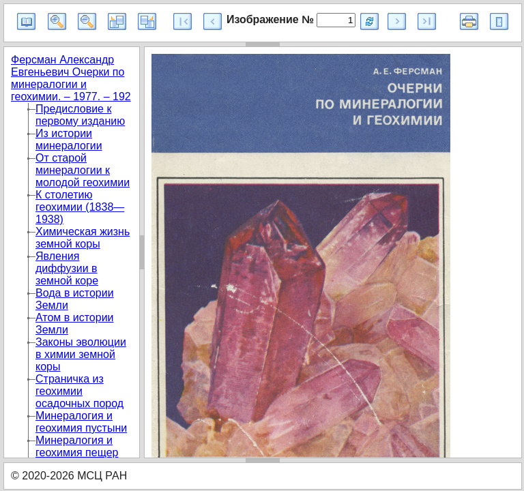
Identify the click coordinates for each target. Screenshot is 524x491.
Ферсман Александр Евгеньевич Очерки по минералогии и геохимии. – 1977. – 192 (71, 78)
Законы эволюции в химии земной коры (80, 354)
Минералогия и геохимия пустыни (81, 422)
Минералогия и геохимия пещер (76, 446)
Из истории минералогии (68, 139)
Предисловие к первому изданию (80, 115)
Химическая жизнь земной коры (82, 238)
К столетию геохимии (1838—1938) (79, 207)
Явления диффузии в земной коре (66, 268)
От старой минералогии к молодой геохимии (82, 170)
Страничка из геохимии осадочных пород (79, 391)
